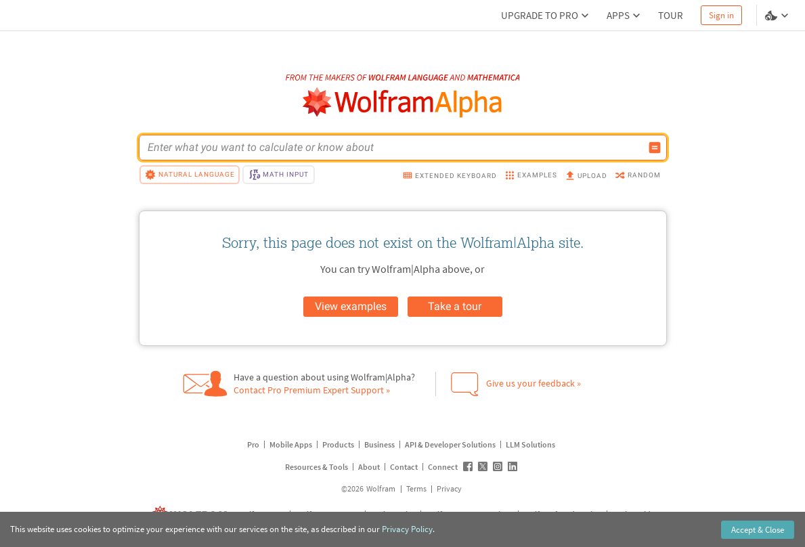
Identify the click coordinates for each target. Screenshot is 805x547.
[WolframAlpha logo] (402, 102)
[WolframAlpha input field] (394, 147)
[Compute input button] (654, 147)
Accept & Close (757, 529)
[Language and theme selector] (777, 15)
